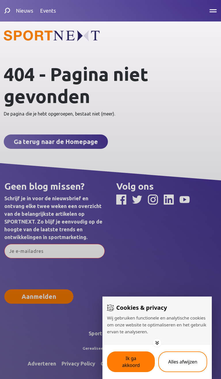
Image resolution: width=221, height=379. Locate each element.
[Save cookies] (131, 361)
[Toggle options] (157, 342)
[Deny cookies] (182, 361)
